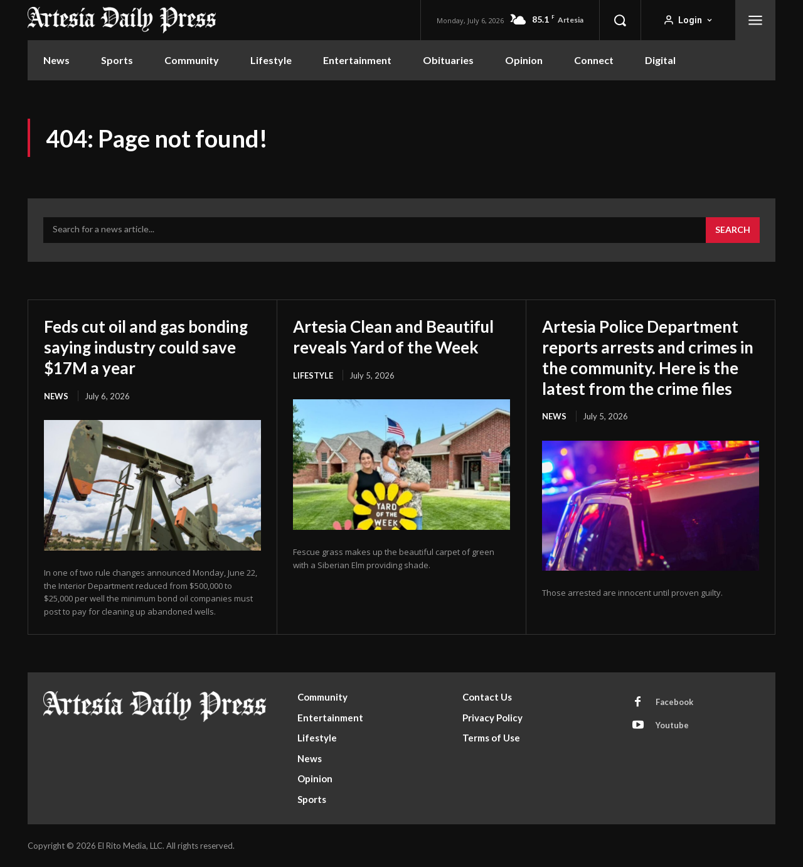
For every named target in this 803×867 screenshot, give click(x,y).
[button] (620, 20)
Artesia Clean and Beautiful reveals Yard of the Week (391, 346)
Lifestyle (313, 395)
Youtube (672, 726)
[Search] (733, 230)
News (56, 395)
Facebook (674, 702)
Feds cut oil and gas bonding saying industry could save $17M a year (137, 346)
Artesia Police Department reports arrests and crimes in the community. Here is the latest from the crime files (649, 366)
